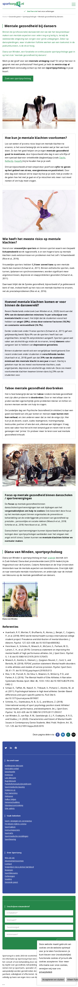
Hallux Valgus (10, 799)
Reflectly (9, 161)
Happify (18, 161)
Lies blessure (10, 778)
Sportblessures (11, 873)
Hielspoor (9, 796)
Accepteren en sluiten (53, 979)
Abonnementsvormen (14, 861)
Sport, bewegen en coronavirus (18, 821)
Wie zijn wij (9, 858)
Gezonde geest (15, 17)
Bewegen (9, 870)
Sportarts (9, 833)
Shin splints (10, 808)
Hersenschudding (12, 802)
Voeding (8, 879)
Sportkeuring (10, 839)
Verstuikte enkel (12, 768)
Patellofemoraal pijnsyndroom (18, 784)
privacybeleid (45, 972)
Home (4, 17)
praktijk (51, 557)
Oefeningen (10, 876)
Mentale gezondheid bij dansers (50, 17)
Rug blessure (10, 781)
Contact (8, 864)
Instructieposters (12, 830)
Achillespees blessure (14, 765)
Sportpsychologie (29, 17)
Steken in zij (10, 790)
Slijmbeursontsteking (14, 805)
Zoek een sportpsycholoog (18, 78)
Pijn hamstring (11, 793)
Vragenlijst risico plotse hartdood (19, 867)
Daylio (62, 157)
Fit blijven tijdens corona (15, 824)
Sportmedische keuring (15, 787)
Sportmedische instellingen (16, 836)
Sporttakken (10, 827)
